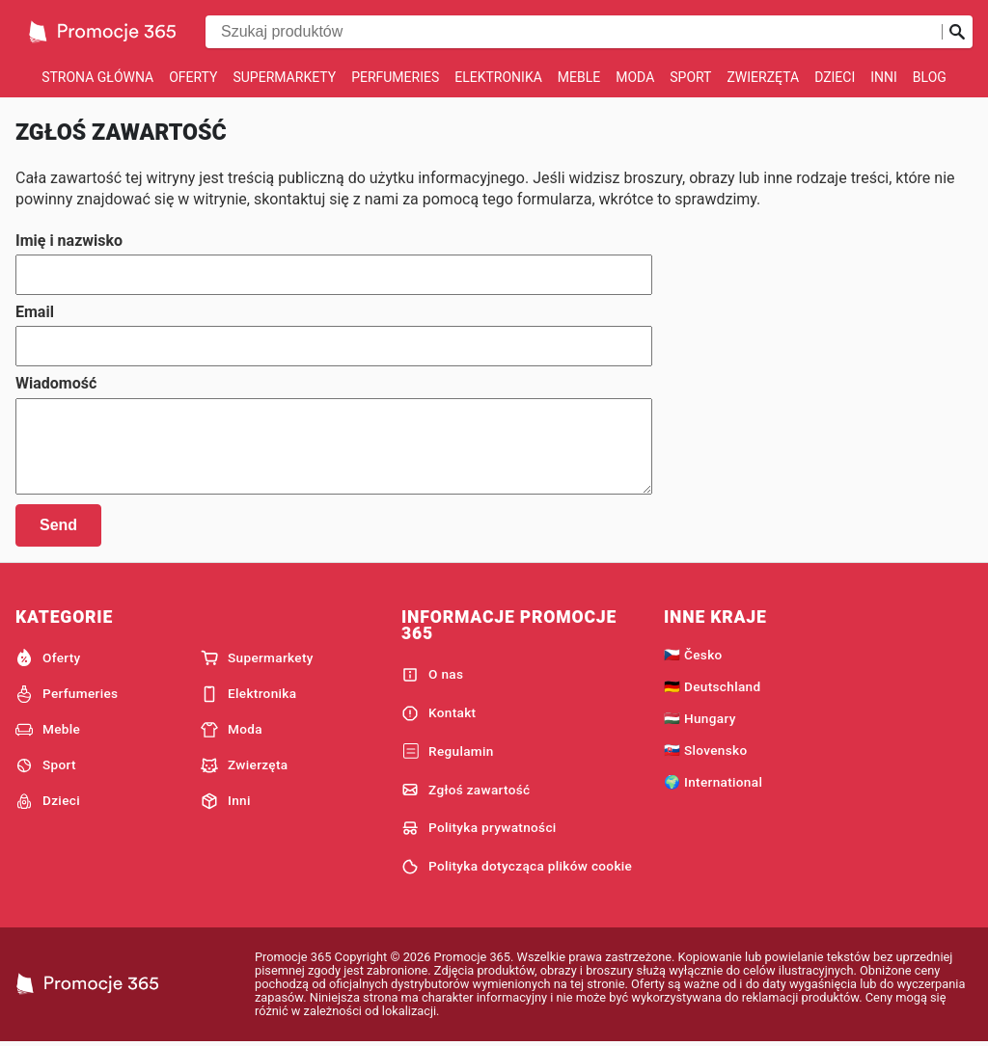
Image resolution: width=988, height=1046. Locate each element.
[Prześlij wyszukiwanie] (957, 31)
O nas (432, 675)
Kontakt (438, 713)
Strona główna (97, 77)
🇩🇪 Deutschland (712, 686)
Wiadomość (55, 383)
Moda (635, 77)
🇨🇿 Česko (693, 654)
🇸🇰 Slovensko (706, 750)
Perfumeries (395, 77)
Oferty (193, 77)
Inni (883, 77)
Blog (930, 77)
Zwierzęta (763, 77)
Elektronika (498, 77)
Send (58, 525)
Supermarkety (284, 77)
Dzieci (834, 77)
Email (34, 312)
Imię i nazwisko (69, 241)
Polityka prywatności (479, 828)
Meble (579, 77)
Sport (690, 77)
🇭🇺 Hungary (700, 718)
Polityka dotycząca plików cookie (516, 866)
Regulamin (447, 752)
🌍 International (713, 782)
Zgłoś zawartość (466, 789)
